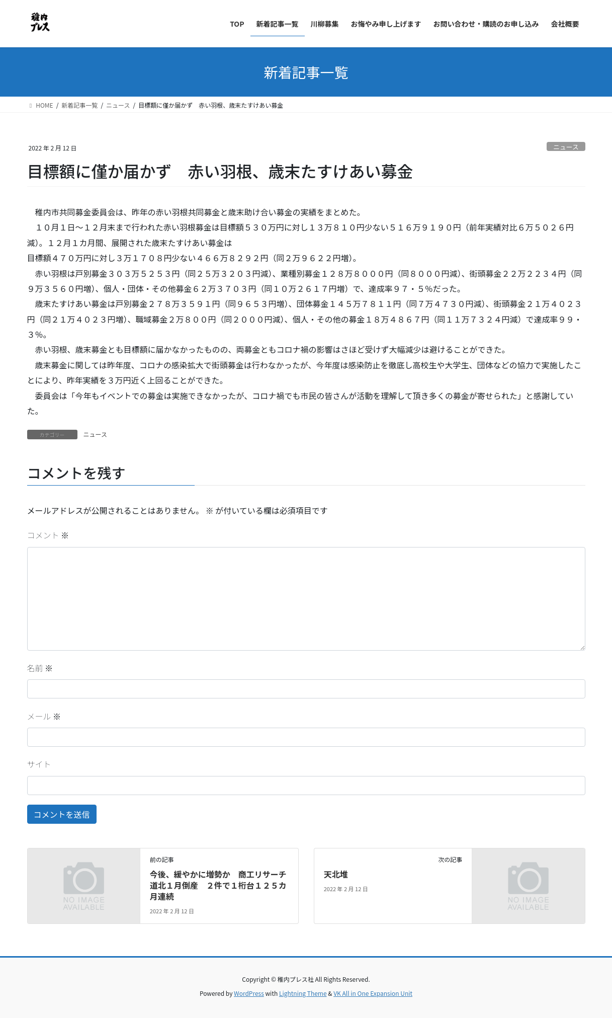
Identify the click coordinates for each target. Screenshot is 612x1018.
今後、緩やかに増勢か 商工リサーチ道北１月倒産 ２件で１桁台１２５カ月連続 (218, 885)
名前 (40, 668)
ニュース (566, 146)
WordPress (249, 993)
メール (44, 716)
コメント (48, 535)
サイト (39, 764)
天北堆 (336, 874)
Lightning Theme (303, 993)
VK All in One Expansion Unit (372, 993)
